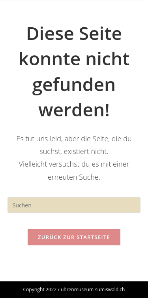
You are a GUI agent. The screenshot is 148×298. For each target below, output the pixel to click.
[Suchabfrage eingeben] (74, 205)
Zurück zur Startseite (74, 237)
